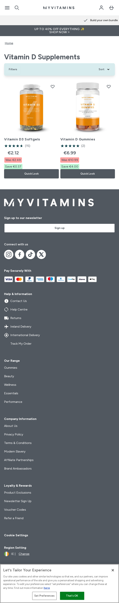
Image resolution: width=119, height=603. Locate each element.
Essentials (11, 393)
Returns (12, 318)
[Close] (113, 570)
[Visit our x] (41, 254)
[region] (59, 583)
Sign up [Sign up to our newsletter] (60, 228)
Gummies (10, 367)
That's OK (72, 595)
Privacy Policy (13, 434)
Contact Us (15, 301)
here (47, 588)
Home (9, 43)
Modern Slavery (14, 451)
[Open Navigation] (7, 8)
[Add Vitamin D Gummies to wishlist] (108, 86)
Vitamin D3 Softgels (22, 139)
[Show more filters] (13, 69)
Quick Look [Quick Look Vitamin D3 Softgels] (31, 173)
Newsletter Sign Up (17, 501)
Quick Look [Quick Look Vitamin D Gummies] (87, 173)
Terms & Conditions (18, 443)
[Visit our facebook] (19, 254)
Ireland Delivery (17, 326)
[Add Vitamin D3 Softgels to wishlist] (52, 86)
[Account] (101, 7)
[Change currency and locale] (17, 554)
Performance (13, 402)
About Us (10, 426)
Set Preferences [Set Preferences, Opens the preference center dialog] (44, 595)
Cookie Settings (16, 535)
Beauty (9, 376)
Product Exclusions (17, 492)
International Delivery (22, 335)
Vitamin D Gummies (77, 139)
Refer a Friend (13, 518)
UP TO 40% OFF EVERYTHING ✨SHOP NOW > (59, 30)
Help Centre (16, 309)
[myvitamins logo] (58, 8)
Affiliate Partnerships (19, 460)
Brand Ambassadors (18, 468)
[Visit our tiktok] (30, 254)
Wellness (10, 385)
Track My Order (17, 343)
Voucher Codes (15, 509)
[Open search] (17, 7)
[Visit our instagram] (8, 254)
